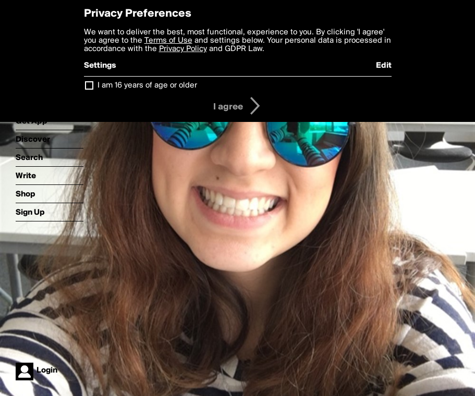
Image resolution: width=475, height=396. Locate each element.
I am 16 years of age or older (147, 85)
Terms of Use (168, 40)
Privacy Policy (183, 49)
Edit (384, 65)
